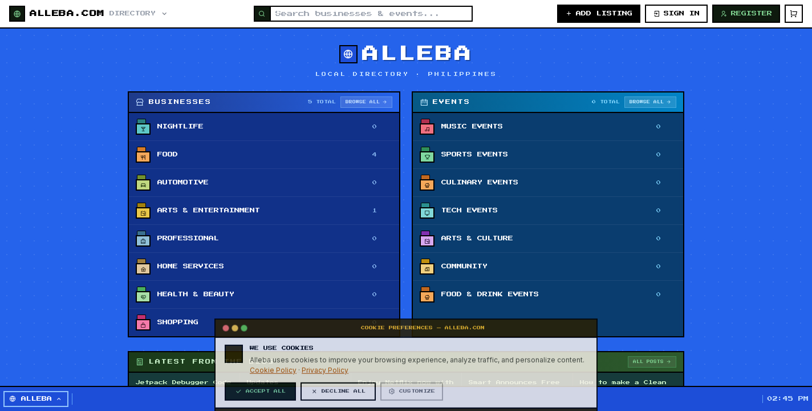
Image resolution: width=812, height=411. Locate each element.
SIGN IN (676, 13)
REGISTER (746, 13)
